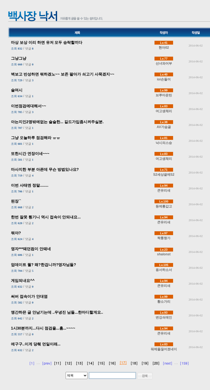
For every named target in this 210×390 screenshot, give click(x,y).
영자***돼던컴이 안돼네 (31, 249)
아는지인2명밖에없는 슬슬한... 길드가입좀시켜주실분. (57, 122)
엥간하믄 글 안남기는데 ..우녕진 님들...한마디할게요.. (57, 312)
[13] (79, 363)
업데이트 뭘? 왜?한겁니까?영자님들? (43, 264)
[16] (112, 363)
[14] (90, 363)
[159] (184, 363)
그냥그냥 (18, 58)
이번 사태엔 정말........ (29, 185)
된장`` (16, 201)
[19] (144, 363)
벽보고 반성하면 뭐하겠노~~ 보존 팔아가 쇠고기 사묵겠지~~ (62, 74)
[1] (31, 363)
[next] (167, 363)
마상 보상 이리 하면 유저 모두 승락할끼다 (46, 42)
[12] (68, 363)
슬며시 (16, 90)
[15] (101, 363)
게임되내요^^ (22, 280)
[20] (155, 363)
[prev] (47, 363)
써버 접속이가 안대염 (29, 296)
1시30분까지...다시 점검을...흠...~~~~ (43, 328)
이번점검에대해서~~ (28, 106)
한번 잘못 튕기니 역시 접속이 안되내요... (46, 217)
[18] (134, 363)
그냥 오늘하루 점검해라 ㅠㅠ (35, 137)
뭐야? (16, 233)
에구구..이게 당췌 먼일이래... (35, 344)
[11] (57, 363)
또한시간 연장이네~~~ (30, 153)
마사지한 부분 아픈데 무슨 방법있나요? (45, 169)
